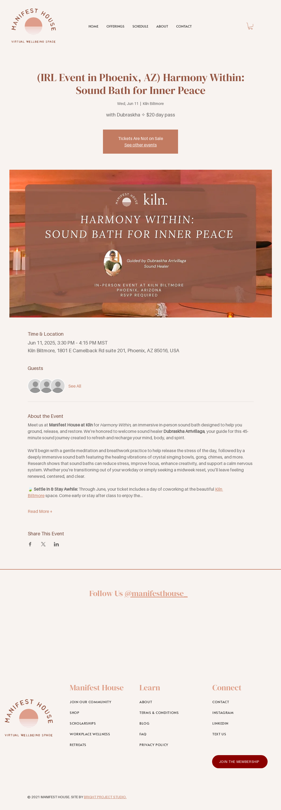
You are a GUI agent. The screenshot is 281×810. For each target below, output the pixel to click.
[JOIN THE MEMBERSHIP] (240, 761)
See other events (140, 144)
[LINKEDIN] (240, 723)
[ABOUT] (167, 702)
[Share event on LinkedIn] (56, 544)
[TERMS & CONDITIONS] (167, 712)
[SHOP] (97, 712)
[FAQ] (167, 734)
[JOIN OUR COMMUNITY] (97, 702)
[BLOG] (167, 723)
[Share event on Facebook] (30, 544)
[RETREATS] (97, 744)
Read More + (40, 511)
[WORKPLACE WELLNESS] (97, 734)
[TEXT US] (240, 734)
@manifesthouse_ (156, 593)
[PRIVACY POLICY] (167, 744)
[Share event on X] (43, 544)
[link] (250, 26)
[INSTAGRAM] (240, 712)
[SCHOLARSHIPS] (97, 723)
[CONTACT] (240, 702)
